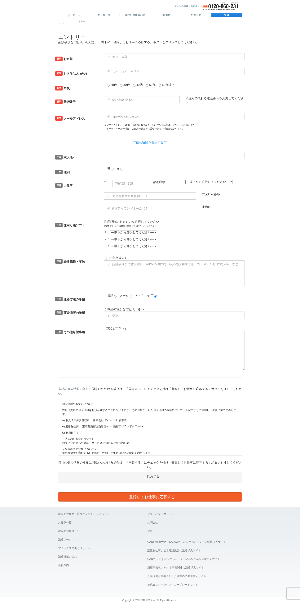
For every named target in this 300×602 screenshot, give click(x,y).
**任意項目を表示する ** (149, 142)
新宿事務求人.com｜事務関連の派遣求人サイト (175, 567)
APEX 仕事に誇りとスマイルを (85, 7)
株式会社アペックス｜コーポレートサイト (172, 584)
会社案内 (165, 15)
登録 (226, 15)
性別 (62, 172)
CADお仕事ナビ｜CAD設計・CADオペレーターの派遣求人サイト (186, 541)
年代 (62, 88)
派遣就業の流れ (67, 556)
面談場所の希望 (70, 312)
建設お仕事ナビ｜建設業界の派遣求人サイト (174, 550)
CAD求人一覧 (104, 15)
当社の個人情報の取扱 (73, 389)
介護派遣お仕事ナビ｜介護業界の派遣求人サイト (176, 576)
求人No (64, 157)
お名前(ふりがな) (71, 73)
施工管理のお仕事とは (134, 15)
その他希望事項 (70, 332)
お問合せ (196, 15)
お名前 (64, 59)
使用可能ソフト (70, 225)
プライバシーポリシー (160, 513)
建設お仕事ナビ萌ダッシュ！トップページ (83, 513)
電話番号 (65, 102)
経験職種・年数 (70, 261)
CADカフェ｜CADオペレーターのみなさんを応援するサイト (183, 558)
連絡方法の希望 (70, 299)
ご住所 (64, 185)
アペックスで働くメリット (74, 548)
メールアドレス (70, 118)
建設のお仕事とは (69, 531)
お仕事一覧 (65, 522)
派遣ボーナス (66, 539)
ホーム (73, 15)
